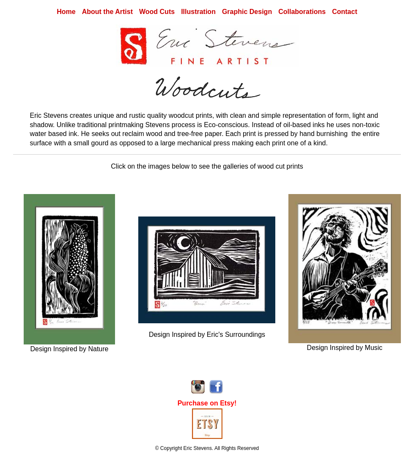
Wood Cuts (157, 11)
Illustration (198, 11)
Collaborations (302, 11)
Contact (344, 11)
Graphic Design (247, 11)
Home (66, 11)
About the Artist (107, 11)
